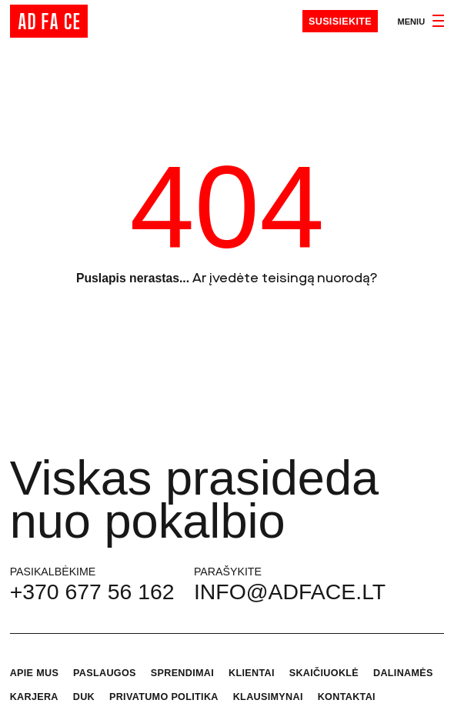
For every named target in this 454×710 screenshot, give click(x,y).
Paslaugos (104, 673)
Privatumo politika (164, 697)
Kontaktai (347, 697)
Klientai (252, 673)
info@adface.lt (290, 591)
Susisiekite (340, 21)
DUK (84, 697)
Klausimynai (268, 697)
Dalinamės (403, 673)
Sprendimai (182, 673)
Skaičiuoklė (324, 673)
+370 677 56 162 (92, 591)
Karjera (34, 697)
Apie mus (34, 673)
